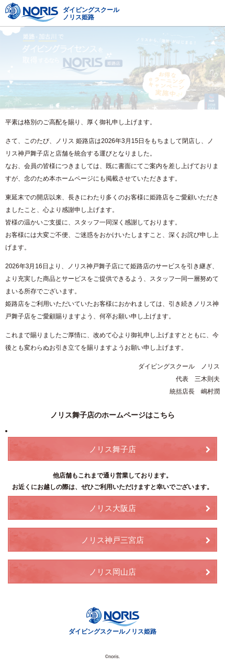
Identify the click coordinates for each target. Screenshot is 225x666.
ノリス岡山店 (112, 571)
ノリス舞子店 (112, 449)
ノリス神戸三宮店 (112, 540)
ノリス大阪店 (112, 508)
